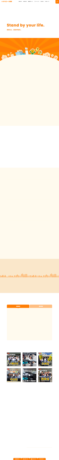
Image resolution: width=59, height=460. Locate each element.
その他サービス (47, 1)
